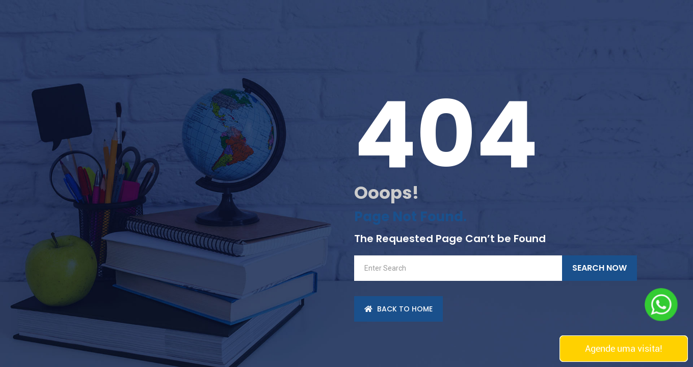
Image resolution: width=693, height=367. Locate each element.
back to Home (398, 309)
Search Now (599, 268)
